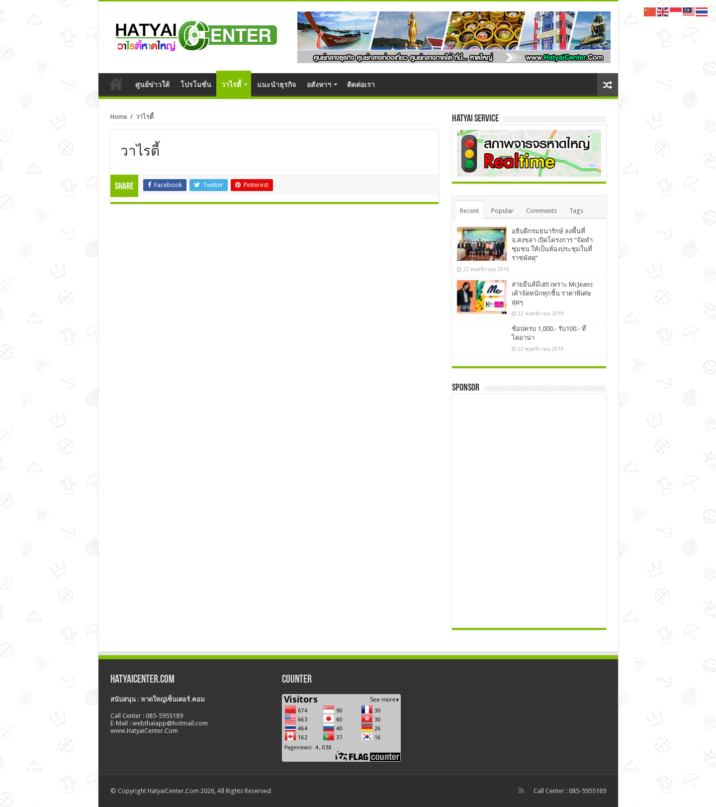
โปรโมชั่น (195, 85)
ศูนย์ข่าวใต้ (152, 85)
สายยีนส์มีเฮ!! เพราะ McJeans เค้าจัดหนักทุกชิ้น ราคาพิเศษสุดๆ (552, 293)
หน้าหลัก (116, 83)
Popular (502, 210)
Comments (541, 210)
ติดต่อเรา (361, 85)
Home (118, 116)
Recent (469, 210)
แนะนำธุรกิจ (276, 85)
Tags (576, 210)
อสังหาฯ (319, 85)
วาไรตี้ (231, 85)
